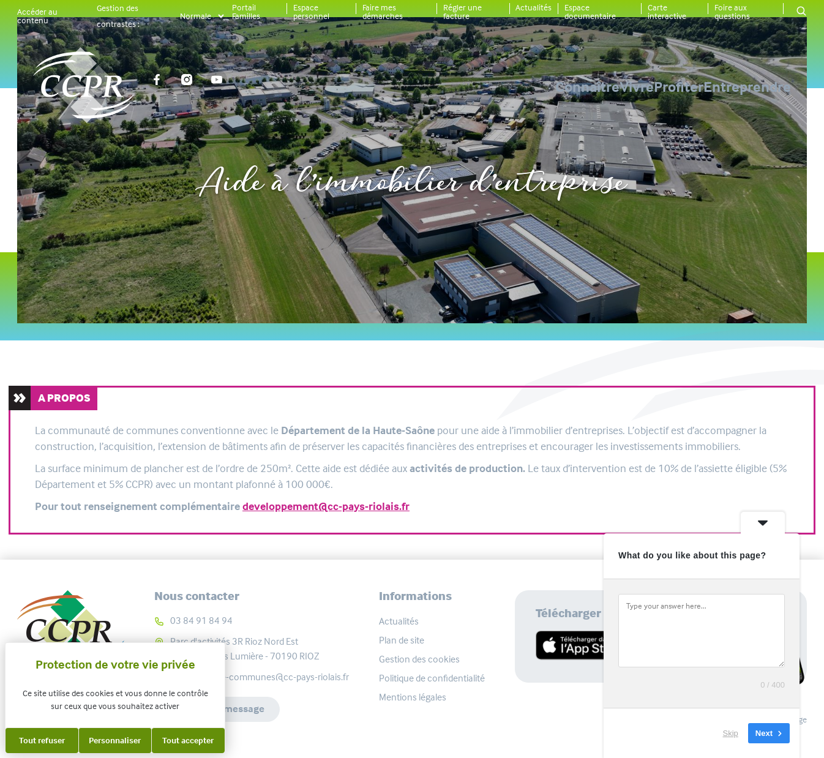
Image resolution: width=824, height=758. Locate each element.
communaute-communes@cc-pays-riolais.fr (259, 676)
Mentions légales (412, 697)
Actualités (533, 7)
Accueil (276, 143)
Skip (730, 733)
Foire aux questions (732, 11)
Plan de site (401, 640)
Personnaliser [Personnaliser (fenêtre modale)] (115, 740)
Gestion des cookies (419, 659)
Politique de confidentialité (432, 678)
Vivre (551, 87)
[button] (801, 12)
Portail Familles (246, 11)
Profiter (636, 87)
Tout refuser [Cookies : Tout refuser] (42, 740)
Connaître (459, 87)
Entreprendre (747, 87)
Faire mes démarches (382, 11)
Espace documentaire (590, 11)
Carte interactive (667, 11)
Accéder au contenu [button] (37, 15)
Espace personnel (311, 11)
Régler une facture (462, 11)
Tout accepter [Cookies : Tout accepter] (188, 740)
